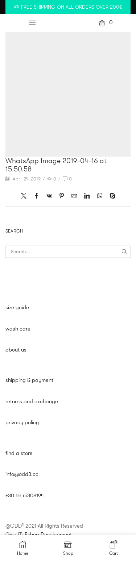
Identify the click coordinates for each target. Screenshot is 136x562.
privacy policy (22, 423)
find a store (19, 453)
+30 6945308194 (24, 496)
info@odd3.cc (21, 474)
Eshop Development (48, 535)
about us (15, 350)
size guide (17, 308)
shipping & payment (29, 380)
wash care (17, 329)
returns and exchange (31, 402)
